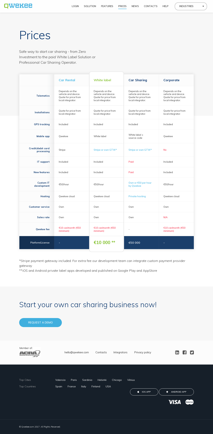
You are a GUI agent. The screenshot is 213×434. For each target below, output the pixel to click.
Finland (95, 386)
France (72, 386)
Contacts (101, 352)
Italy (83, 386)
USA (108, 386)
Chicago (117, 380)
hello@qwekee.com (77, 352)
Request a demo (40, 322)
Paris (74, 380)
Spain (58, 386)
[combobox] (191, 7)
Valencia (60, 380)
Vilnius (131, 380)
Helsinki (102, 380)
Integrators (120, 352)
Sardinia (87, 380)
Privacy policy (142, 352)
